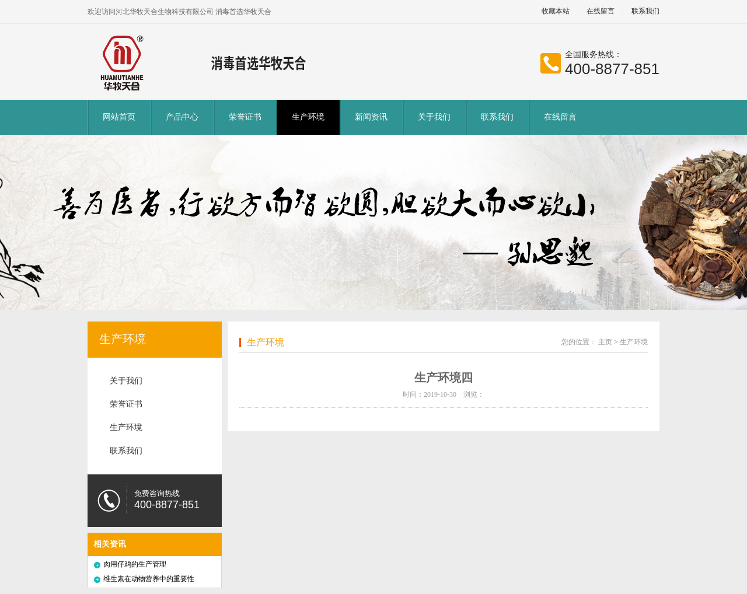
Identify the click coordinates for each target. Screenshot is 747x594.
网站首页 (119, 117)
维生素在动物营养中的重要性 (148, 579)
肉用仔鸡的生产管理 (134, 564)
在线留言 (601, 11)
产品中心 (182, 117)
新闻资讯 (371, 117)
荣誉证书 (245, 117)
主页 (605, 342)
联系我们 (645, 11)
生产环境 (308, 117)
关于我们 (434, 117)
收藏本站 (556, 11)
